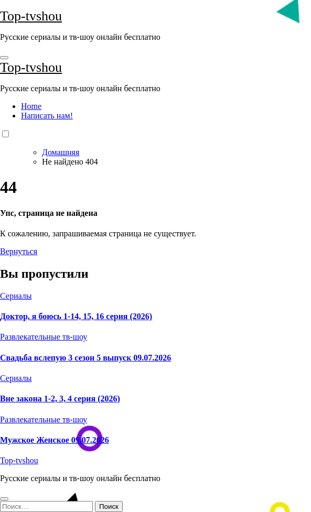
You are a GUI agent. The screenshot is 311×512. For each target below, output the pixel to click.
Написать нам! (47, 115)
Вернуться (18, 251)
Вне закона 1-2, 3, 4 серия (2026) (60, 398)
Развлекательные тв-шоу (43, 336)
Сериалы (16, 295)
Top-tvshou (31, 16)
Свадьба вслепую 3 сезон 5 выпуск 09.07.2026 (85, 357)
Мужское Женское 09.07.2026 (54, 439)
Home (31, 106)
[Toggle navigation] (4, 57)
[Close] (4, 498)
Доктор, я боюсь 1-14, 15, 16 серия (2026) (76, 316)
